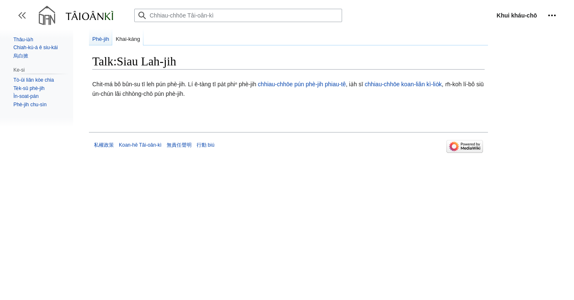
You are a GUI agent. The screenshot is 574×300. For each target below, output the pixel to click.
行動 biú (205, 145)
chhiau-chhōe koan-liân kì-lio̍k (403, 84)
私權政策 (104, 145)
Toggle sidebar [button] (25, 19)
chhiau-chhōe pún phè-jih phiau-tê (302, 84)
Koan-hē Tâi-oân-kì (140, 145)
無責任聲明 (179, 145)
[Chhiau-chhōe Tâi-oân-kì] (238, 15)
